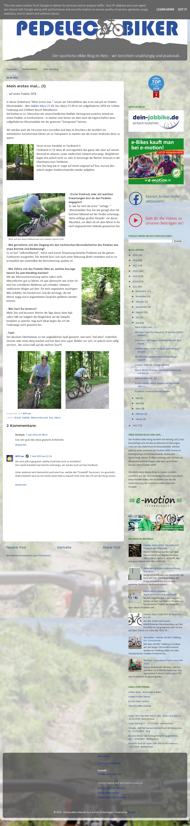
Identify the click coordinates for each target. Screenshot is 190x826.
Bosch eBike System (138, 701)
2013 (135, 287)
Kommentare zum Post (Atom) (34, 555)
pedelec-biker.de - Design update (152, 365)
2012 (135, 425)
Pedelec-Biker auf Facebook (112, 797)
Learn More (165, 9)
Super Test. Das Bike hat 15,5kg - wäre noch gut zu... (155, 716)
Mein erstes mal (39, 417)
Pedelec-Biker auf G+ (108, 793)
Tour (51, 417)
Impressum (103, 756)
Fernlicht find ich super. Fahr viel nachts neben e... (153, 743)
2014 (135, 281)
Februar (140, 414)
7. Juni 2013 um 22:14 (41, 456)
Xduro (57, 417)
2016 (135, 271)
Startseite (11, 69)
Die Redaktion (29, 69)
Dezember (141, 291)
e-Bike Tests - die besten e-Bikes (144, 692)
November (141, 296)
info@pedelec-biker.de (109, 774)
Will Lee (27, 413)
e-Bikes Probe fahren (139, 696)
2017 (135, 265)
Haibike (26, 417)
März (139, 408)
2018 (135, 260)
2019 (135, 255)
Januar (139, 419)
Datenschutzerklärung (109, 763)
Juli (137, 317)
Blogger (132, 812)
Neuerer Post (16, 547)
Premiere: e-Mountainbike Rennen (152, 391)
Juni (138, 323)
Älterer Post (111, 547)
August (140, 312)
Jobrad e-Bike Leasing (139, 706)
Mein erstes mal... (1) (146, 378)
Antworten (20, 445)
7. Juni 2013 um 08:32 (37, 435)
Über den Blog (51, 69)
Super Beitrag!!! (137, 723)
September (142, 307)
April (138, 403)
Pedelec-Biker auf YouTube (111, 788)
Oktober (140, 302)
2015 (135, 276)
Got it (182, 9)
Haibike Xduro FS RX (42, 106)
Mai (138, 398)
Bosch (17, 417)
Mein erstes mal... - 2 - (146, 327)
